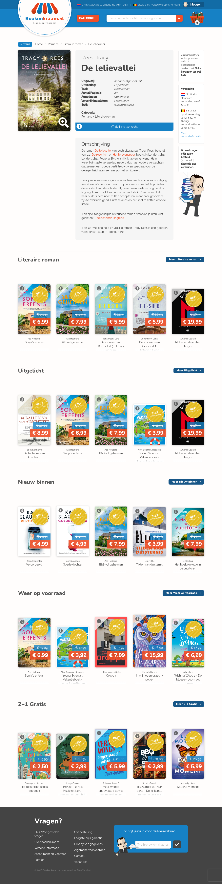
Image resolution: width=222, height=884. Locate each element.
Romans (53, 44)
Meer (183, 259)
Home (39, 44)
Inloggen (195, 4)
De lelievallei (96, 44)
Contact (79, 855)
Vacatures (80, 861)
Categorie (88, 18)
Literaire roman (73, 44)
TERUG (25, 44)
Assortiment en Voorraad (50, 853)
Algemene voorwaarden (89, 850)
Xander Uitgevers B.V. (128, 81)
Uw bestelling (83, 832)
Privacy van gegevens (88, 844)
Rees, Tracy (94, 58)
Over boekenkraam (46, 842)
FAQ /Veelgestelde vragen (46, 834)
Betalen (39, 859)
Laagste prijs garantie (88, 838)
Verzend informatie (46, 848)
